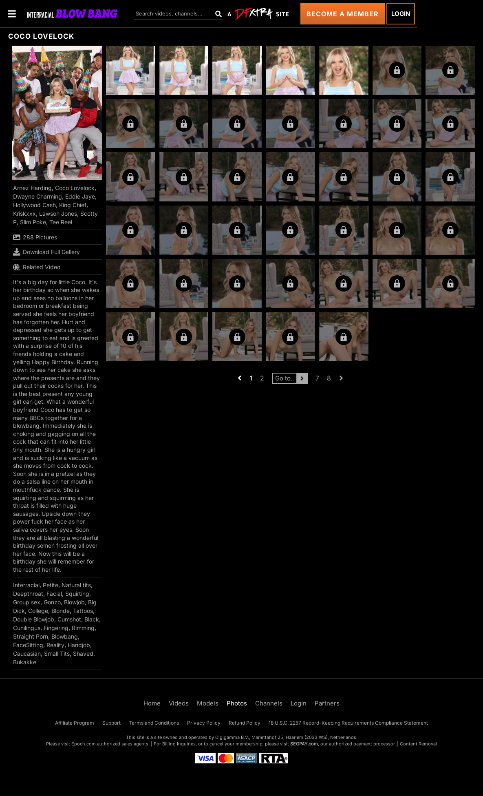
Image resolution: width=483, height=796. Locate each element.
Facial (54, 593)
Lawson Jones (58, 213)
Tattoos (83, 610)
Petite (50, 585)
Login (400, 14)
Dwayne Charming (37, 196)
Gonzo (52, 602)
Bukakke (24, 662)
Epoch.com (83, 744)
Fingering (56, 627)
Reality (55, 644)
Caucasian (27, 653)
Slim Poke (33, 222)
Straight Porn (30, 636)
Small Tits (57, 653)
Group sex (26, 602)
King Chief (72, 204)
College (38, 610)
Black (91, 619)
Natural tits (76, 585)
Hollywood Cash (34, 204)
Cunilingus (26, 627)
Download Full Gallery (46, 252)
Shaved (83, 653)
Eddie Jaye (80, 196)
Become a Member (343, 14)
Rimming (83, 627)
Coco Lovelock (75, 187)
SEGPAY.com (304, 744)
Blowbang (64, 636)
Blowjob (74, 602)
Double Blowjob (33, 619)
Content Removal (418, 744)
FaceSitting (28, 644)
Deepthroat (28, 593)
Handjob (79, 644)
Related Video (36, 267)
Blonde (60, 610)
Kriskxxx (24, 213)
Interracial (26, 585)
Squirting (77, 593)
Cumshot (69, 619)
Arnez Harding (32, 187)
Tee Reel (60, 222)
